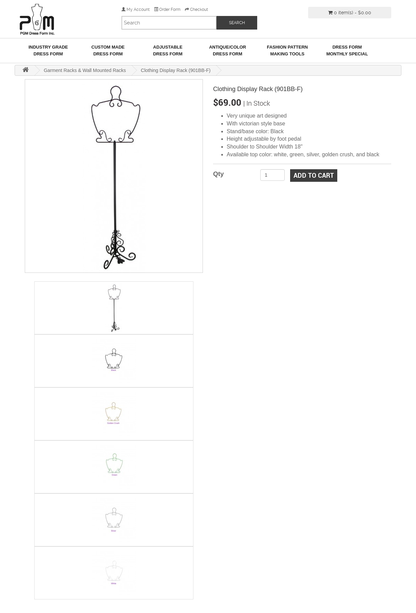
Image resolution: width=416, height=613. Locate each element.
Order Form (167, 9)
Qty (218, 173)
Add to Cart (314, 175)
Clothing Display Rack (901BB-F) (175, 70)
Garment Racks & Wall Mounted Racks (85, 70)
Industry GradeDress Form (48, 50)
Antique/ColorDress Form (227, 50)
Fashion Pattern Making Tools (287, 50)
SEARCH (237, 22)
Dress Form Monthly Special (347, 50)
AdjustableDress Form (168, 50)
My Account (135, 9)
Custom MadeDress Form (108, 50)
